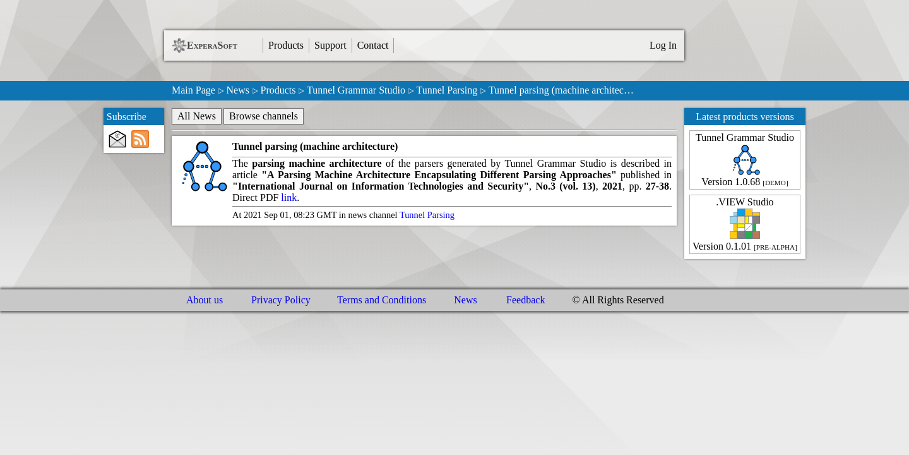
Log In (663, 45)
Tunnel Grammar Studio (356, 90)
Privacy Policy (281, 299)
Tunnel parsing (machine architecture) (315, 146)
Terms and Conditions (381, 299)
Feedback (525, 299)
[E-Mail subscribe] (117, 139)
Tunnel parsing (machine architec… (561, 90)
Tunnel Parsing (447, 90)
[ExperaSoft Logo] (179, 45)
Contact (373, 45)
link (289, 197)
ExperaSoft (212, 45)
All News (196, 116)
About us (204, 299)
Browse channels (263, 116)
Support (330, 45)
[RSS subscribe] (140, 139)
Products (286, 45)
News (237, 90)
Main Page (193, 90)
